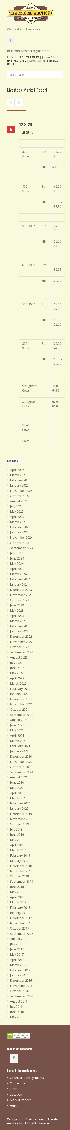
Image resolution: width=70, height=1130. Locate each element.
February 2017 (20, 970)
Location (16, 1094)
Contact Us (17, 1083)
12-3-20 (25, 124)
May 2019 (17, 840)
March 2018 (18, 902)
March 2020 (18, 798)
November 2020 (21, 762)
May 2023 (17, 610)
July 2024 (16, 553)
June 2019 (17, 835)
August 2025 (19, 501)
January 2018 (19, 913)
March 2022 (18, 683)
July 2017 (16, 944)
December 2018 (21, 866)
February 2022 (20, 689)
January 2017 (19, 975)
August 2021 (19, 720)
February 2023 (20, 626)
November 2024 (21, 537)
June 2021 (17, 725)
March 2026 (18, 475)
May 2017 (17, 954)
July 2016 (16, 1007)
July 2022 (16, 663)
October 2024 (19, 543)
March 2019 (18, 850)
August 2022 (19, 657)
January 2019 (19, 861)
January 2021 (19, 751)
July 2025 (16, 506)
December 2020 (21, 756)
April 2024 (17, 569)
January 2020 (19, 809)
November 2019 (21, 819)
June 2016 (17, 1012)
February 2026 (20, 480)
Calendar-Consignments (27, 1078)
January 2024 (19, 584)
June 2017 (17, 949)
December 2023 (21, 590)
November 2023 (21, 595)
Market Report (20, 1100)
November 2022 (21, 642)
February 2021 (20, 746)
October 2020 (19, 767)
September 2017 (21, 934)
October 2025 (19, 496)
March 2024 (18, 574)
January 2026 (19, 485)
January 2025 (19, 532)
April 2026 (17, 470)
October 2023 (19, 600)
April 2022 (17, 678)
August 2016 (19, 1001)
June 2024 (17, 558)
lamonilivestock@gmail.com (30, 51)
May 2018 (17, 892)
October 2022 (19, 647)
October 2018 (19, 876)
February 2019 (20, 855)
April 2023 (17, 616)
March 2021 (18, 741)
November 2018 (21, 871)
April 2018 (17, 897)
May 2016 (17, 1017)
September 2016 (21, 996)
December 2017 (21, 918)
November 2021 (21, 704)
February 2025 (20, 527)
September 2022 (21, 652)
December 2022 (21, 637)
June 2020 (17, 782)
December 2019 (21, 814)
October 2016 (19, 991)
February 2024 (20, 579)
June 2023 (17, 605)
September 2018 (21, 881)
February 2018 (20, 908)
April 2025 (17, 517)
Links (13, 1089)
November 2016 (21, 986)
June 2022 (17, 668)
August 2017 (19, 939)
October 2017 (19, 928)
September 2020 (21, 772)
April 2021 (17, 736)
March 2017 (18, 965)
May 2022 (17, 673)
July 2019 (16, 829)
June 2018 (17, 887)
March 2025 (18, 522)
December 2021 (21, 699)
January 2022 (19, 694)
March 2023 (18, 621)
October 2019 (19, 824)
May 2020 (17, 788)
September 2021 (21, 715)
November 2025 (21, 491)
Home (14, 1106)
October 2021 (19, 709)
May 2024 (17, 564)
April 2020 (17, 793)
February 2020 (20, 803)
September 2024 (21, 548)
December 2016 (21, 980)
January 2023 (19, 631)
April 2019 (17, 845)
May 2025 (17, 511)
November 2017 (21, 923)
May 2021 (17, 730)
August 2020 (19, 777)
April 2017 (17, 960)
